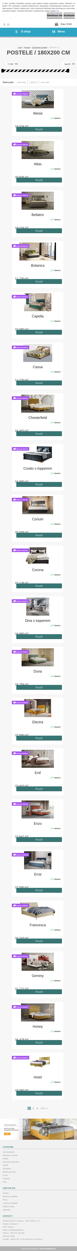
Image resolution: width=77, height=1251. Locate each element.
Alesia (37, 113)
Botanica (37, 265)
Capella (38, 316)
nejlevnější (21, 82)
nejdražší (33, 82)
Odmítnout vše (54, 15)
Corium (37, 519)
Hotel (38, 1077)
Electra (37, 722)
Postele (27, 47)
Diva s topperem (37, 621)
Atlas (38, 164)
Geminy (38, 976)
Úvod (20, 47)
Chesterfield (37, 418)
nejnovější (45, 82)
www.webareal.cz (48, 1249)
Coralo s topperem (37, 468)
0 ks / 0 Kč (66, 24)
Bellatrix (38, 215)
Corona (37, 570)
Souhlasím (69, 15)
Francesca (38, 925)
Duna (38, 671)
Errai (37, 874)
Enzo (38, 823)
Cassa (38, 367)
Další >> (44, 1108)
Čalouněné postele (39, 47)
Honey (38, 1026)
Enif (38, 773)
